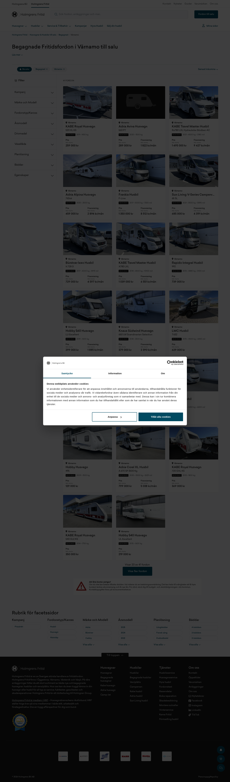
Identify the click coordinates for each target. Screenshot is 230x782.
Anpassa (115, 416)
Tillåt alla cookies (161, 416)
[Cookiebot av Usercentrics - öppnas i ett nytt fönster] (169, 363)
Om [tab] (163, 373)
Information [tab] (115, 373)
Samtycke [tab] (67, 373)
